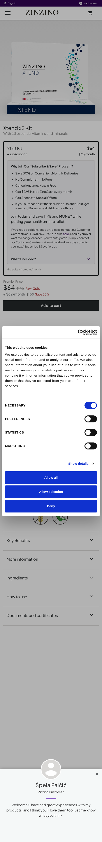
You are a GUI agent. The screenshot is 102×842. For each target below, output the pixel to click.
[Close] (97, 773)
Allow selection (51, 492)
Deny (51, 506)
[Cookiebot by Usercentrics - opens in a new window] (78, 332)
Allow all (51, 477)
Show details (78, 463)
